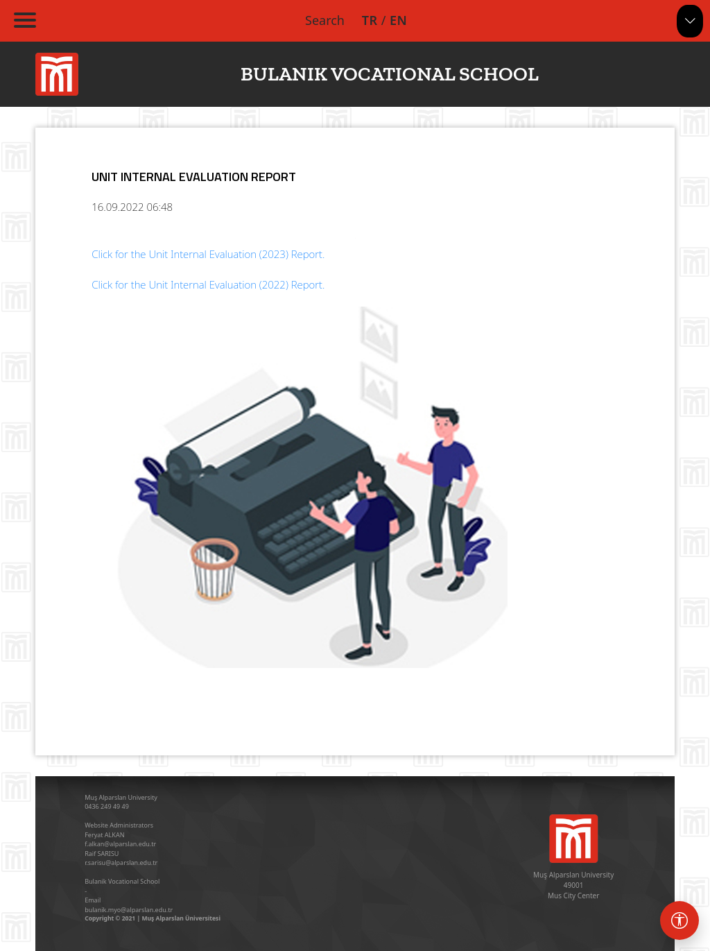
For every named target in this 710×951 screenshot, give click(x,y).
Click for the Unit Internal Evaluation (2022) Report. (208, 284)
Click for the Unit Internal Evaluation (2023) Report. (208, 254)
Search (325, 20)
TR (370, 20)
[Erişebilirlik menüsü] (679, 920)
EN (398, 20)
